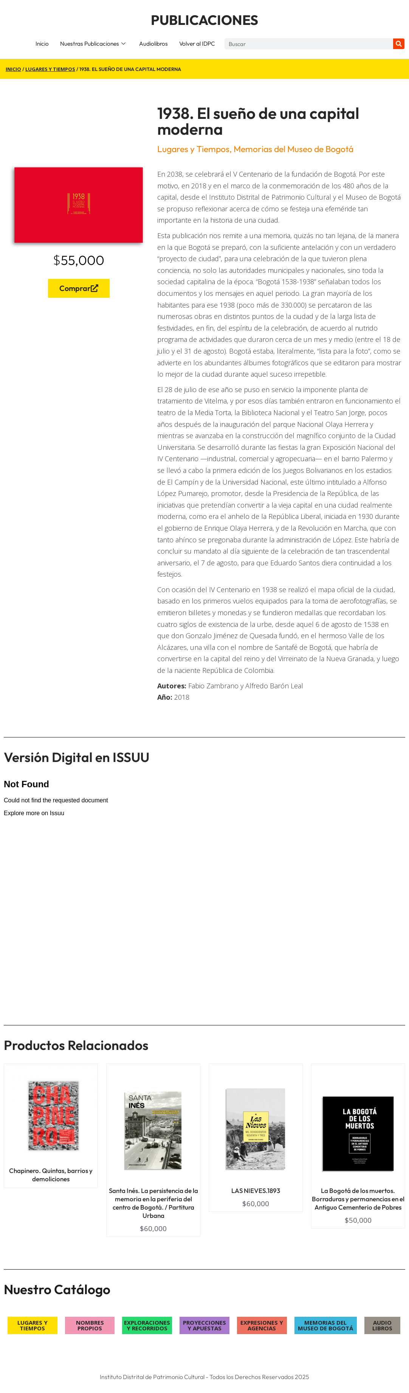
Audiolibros (153, 43)
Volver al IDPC (197, 43)
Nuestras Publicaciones (92, 43)
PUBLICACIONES (204, 19)
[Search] (398, 43)
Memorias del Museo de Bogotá (293, 148)
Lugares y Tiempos (50, 69)
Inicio (42, 43)
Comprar (78, 288)
